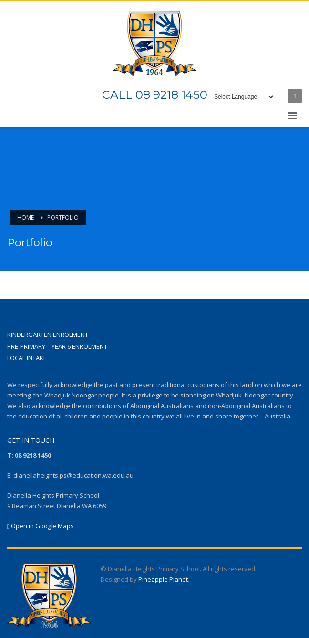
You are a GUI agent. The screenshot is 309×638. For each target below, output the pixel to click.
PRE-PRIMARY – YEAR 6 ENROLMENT (57, 346)
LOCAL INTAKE (27, 358)
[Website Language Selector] (243, 97)
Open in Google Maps (40, 526)
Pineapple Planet (163, 579)
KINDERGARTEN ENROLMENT (47, 334)
